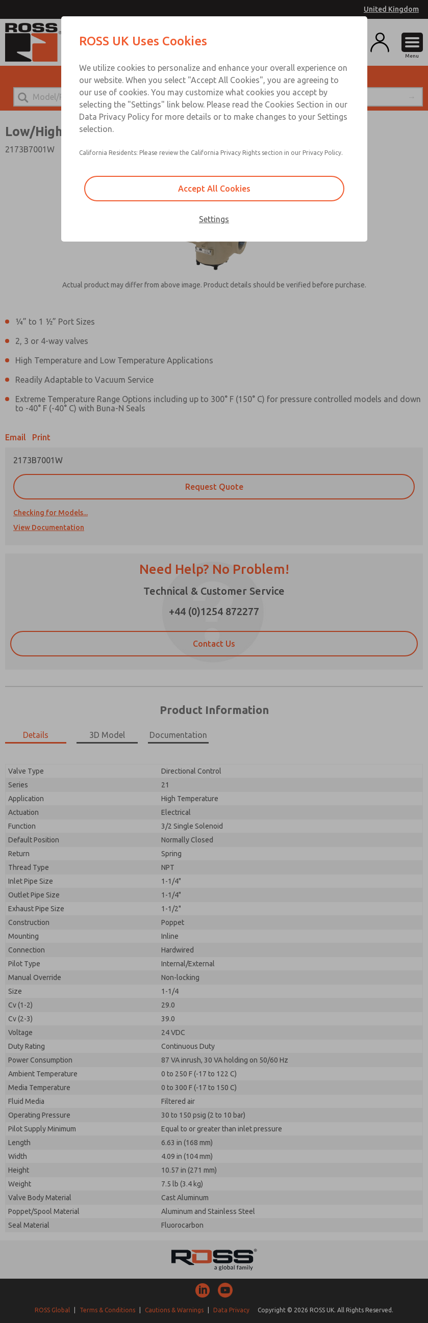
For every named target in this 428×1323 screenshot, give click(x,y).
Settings (214, 219)
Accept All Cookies (214, 188)
